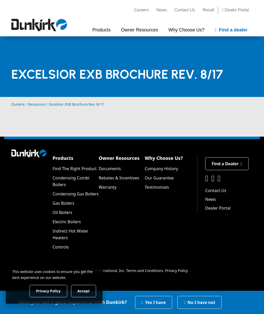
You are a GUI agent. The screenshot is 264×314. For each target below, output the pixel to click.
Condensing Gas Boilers (75, 194)
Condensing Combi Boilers (71, 181)
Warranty (108, 187)
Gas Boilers (63, 203)
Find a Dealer (227, 164)
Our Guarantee (159, 178)
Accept (88, 290)
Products (63, 158)
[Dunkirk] (39, 25)
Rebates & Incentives (119, 178)
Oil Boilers (62, 212)
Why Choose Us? (164, 158)
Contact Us (185, 10)
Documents (110, 168)
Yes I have (154, 302)
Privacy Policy (176, 270)
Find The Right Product (75, 168)
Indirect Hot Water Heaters (70, 234)
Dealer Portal (235, 10)
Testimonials (157, 187)
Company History (161, 168)
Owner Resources (119, 158)
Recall (208, 10)
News (161, 10)
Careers (141, 10)
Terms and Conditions (144, 270)
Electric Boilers (67, 222)
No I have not (199, 302)
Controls (61, 247)
